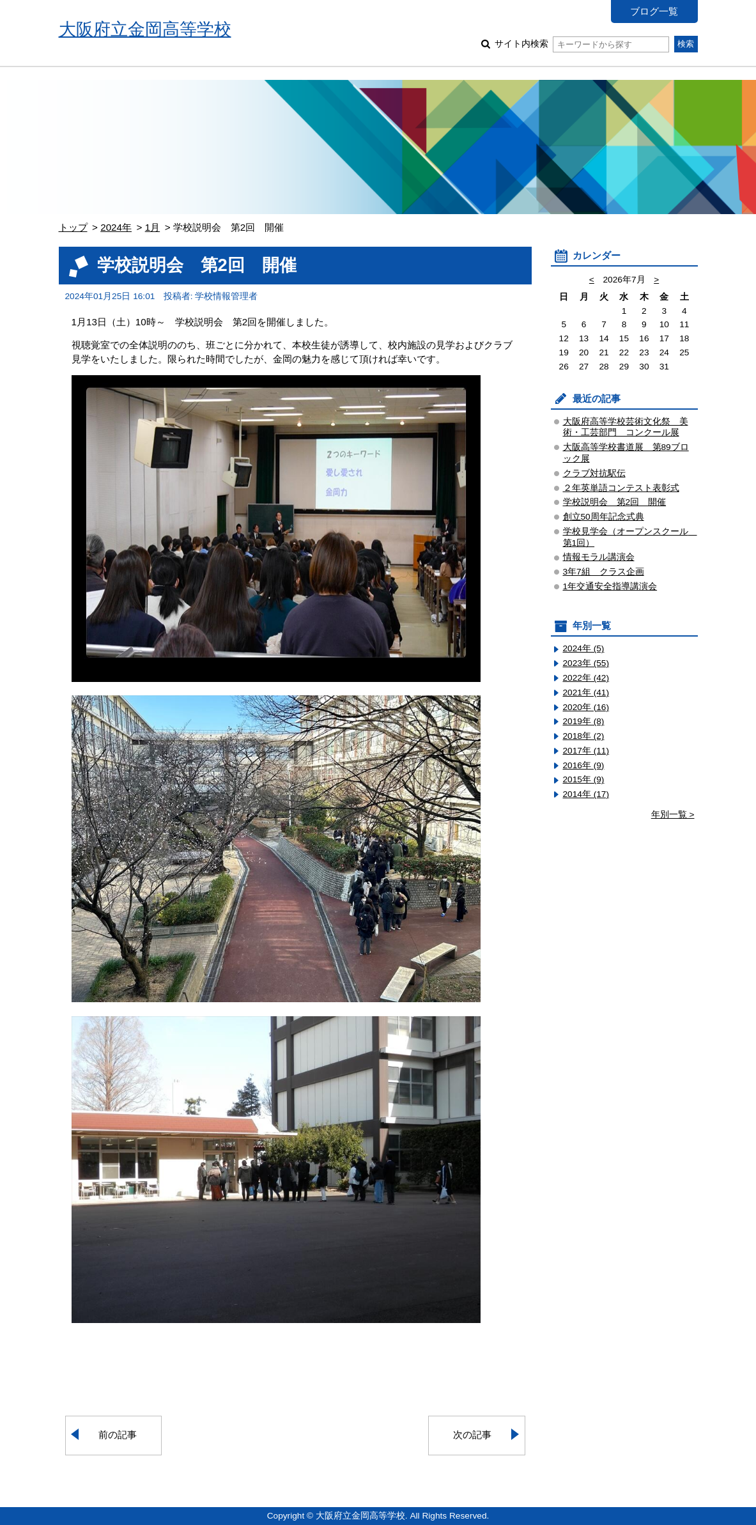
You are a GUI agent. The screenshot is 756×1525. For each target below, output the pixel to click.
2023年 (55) (586, 663)
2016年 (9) (584, 765)
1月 (152, 227)
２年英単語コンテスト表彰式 (621, 488)
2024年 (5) (584, 648)
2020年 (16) (586, 707)
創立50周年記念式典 (603, 517)
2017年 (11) (586, 750)
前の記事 (117, 1434)
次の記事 (472, 1434)
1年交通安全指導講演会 (610, 586)
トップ (73, 227)
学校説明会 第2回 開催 (615, 502)
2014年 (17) (586, 794)
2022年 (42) (586, 678)
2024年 (116, 227)
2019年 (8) (584, 721)
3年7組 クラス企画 (603, 572)
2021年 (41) (586, 692)
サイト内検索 (582, 44)
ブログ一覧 (654, 11)
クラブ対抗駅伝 (594, 473)
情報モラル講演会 (599, 557)
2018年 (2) (584, 736)
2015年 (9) (584, 779)
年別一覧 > (673, 814)
